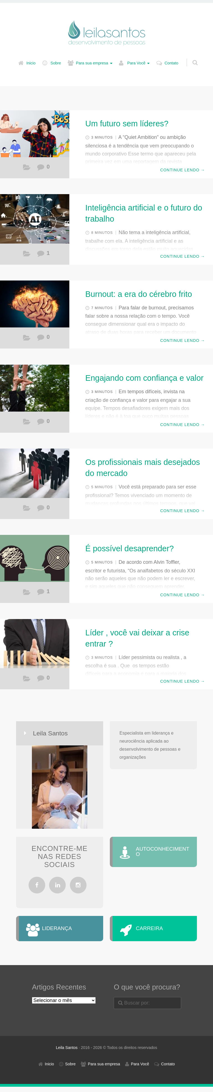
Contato (171, 63)
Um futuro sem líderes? (127, 123)
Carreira (26, 168)
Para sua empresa (92, 63)
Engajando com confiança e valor (144, 378)
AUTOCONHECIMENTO (164, 854)
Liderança (26, 423)
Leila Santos (66, 1053)
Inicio (31, 63)
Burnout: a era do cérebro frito (138, 294)
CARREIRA (157, 931)
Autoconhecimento (26, 339)
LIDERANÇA (65, 931)
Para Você (136, 63)
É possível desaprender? (129, 548)
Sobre (55, 63)
